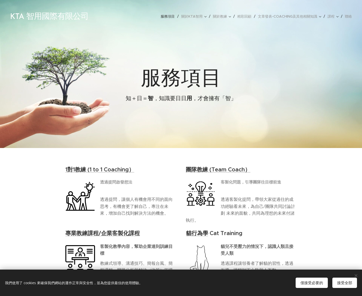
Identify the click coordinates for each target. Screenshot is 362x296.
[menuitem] (169, 16)
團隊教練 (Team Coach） (218, 169)
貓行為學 (197, 233)
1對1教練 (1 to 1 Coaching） (99, 169)
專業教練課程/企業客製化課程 (102, 233)
